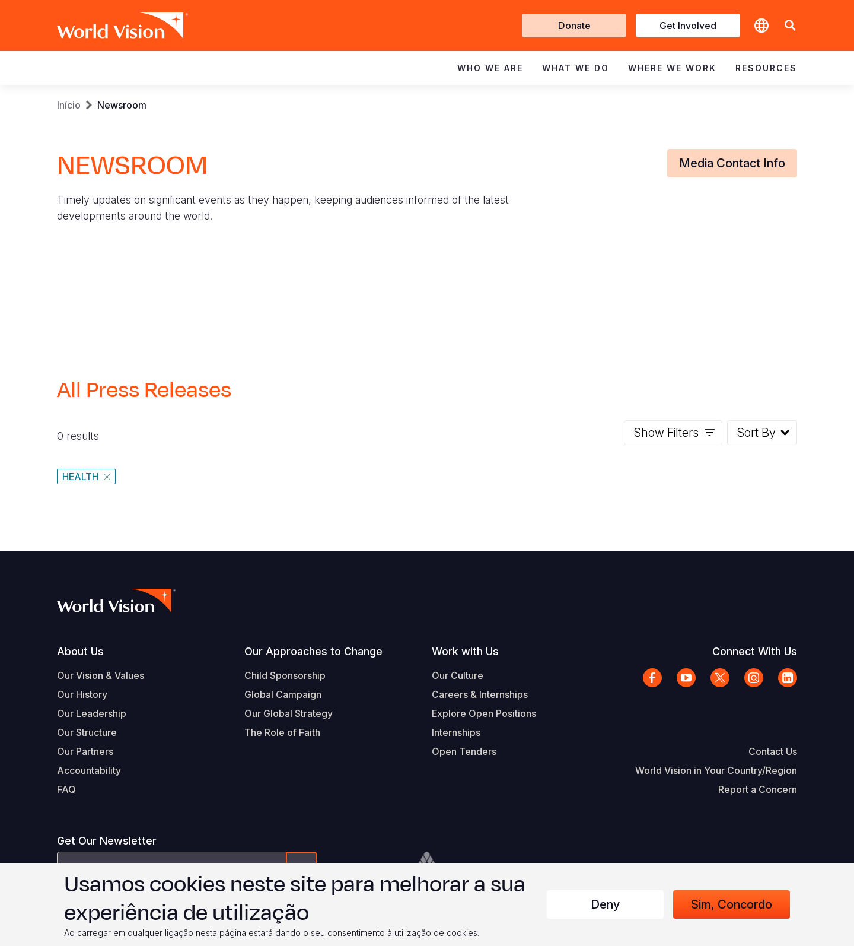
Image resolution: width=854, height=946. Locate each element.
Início (69, 105)
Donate (574, 25)
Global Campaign (282, 694)
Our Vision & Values (100, 675)
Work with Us (465, 651)
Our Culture (457, 675)
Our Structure (87, 732)
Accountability (89, 770)
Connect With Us (754, 651)
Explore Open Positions (484, 713)
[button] (790, 26)
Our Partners (85, 751)
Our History (82, 694)
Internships (456, 732)
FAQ (66, 789)
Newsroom (121, 105)
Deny (605, 904)
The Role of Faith (282, 732)
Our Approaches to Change (313, 651)
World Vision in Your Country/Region (716, 770)
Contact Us (772, 751)
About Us (80, 651)
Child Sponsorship (285, 675)
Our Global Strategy (288, 713)
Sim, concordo (731, 904)
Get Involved (687, 25)
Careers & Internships (480, 694)
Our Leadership (91, 713)
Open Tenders (464, 751)
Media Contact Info (732, 163)
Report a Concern (757, 789)
